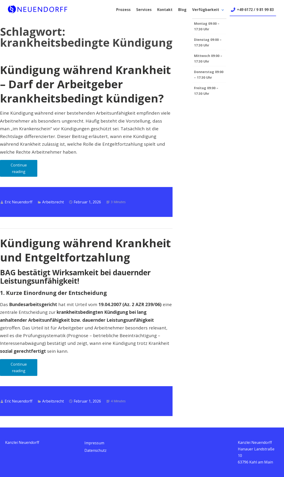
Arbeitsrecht (53, 202)
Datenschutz (95, 450)
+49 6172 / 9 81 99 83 (255, 9)
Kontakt (165, 9)
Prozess (123, 9)
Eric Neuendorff (18, 202)
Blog (182, 9)
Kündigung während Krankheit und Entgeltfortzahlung (85, 250)
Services (144, 9)
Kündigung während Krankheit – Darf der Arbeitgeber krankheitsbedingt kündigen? (85, 84)
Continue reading (24, 170)
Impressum (94, 442)
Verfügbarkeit (205, 9)
